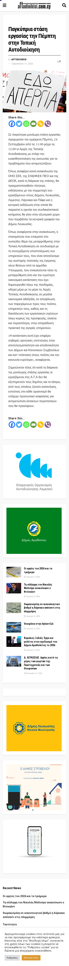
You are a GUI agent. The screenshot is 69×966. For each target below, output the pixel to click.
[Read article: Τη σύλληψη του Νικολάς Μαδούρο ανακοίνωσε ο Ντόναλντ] (13, 588)
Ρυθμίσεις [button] (12, 957)
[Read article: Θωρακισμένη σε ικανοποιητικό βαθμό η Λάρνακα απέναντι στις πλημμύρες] (13, 607)
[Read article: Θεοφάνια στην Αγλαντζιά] (13, 627)
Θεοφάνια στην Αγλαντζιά (38, 623)
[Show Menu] (4, 5)
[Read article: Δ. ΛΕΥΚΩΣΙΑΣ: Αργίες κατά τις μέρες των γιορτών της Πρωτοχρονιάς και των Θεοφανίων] (13, 661)
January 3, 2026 (32, 577)
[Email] (33, 123)
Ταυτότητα (10, 924)
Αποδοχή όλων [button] (31, 958)
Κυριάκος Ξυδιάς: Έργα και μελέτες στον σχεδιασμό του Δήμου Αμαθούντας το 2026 (40, 641)
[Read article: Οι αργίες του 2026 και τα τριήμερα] (13, 572)
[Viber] (48, 123)
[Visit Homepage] (34, 5)
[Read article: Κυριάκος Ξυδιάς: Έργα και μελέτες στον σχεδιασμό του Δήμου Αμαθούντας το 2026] (13, 641)
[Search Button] (64, 5)
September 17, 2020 (22, 63)
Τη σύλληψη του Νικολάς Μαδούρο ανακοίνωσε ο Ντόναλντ (38, 588)
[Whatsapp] (26, 123)
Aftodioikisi (18, 59)
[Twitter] (19, 123)
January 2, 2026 (32, 629)
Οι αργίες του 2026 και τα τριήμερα (25, 896)
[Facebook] (12, 123)
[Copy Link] (40, 123)
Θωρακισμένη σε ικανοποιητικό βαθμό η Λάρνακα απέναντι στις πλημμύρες (42, 608)
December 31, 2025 (33, 673)
